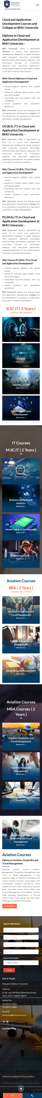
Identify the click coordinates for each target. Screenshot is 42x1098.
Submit (9, 970)
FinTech (21, 358)
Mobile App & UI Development (21, 529)
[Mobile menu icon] (37, 5)
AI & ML (21, 332)
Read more (21, 336)
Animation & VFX (21, 384)
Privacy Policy (27, 1077)
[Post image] (21, 329)
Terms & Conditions (11, 1077)
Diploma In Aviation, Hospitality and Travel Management (21, 838)
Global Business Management (21, 670)
